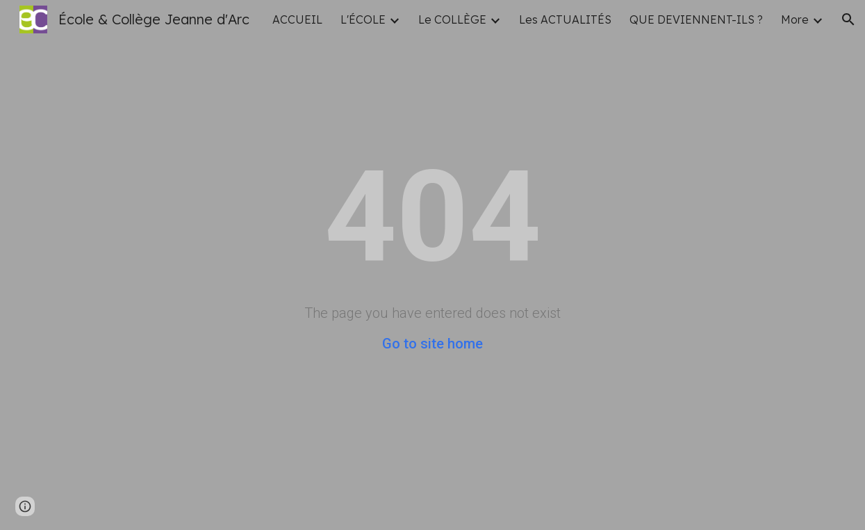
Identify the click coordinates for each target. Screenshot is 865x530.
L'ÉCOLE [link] (363, 19)
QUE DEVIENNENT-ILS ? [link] (696, 19)
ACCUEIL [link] (297, 19)
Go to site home (432, 343)
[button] (848, 19)
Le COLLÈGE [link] (452, 19)
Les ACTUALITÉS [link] (565, 19)
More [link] (795, 19)
